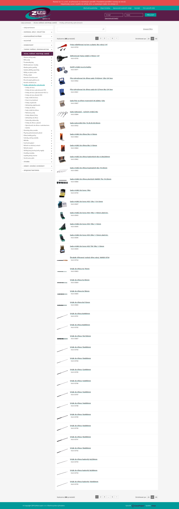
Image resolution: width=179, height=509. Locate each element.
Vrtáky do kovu (30, 87)
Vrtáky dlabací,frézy (31, 115)
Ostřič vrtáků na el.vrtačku (80, 67)
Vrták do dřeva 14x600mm (80, 403)
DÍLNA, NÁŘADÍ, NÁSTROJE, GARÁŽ (45, 23)
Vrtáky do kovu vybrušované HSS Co (36, 93)
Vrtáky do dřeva (30, 108)
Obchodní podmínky (90, 8)
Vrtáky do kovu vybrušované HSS (35, 90)
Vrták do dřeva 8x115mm (80, 302)
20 (148, 39)
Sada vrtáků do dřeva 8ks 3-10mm (83, 145)
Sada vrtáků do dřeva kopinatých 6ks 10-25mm (88, 168)
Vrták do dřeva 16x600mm (80, 426)
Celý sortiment (26, 23)
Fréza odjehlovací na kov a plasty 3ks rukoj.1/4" (89, 44)
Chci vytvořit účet (149, 8)
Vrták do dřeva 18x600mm (80, 448)
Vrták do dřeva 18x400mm (80, 437)
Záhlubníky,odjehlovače (32, 105)
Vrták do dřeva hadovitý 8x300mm (83, 470)
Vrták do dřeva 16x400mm (80, 414)
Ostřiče (27, 128)
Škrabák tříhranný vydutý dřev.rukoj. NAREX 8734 (89, 257)
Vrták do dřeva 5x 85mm (80, 280)
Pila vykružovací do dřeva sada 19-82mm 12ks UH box (91, 78)
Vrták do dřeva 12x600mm (80, 381)
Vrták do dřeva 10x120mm (80, 336)
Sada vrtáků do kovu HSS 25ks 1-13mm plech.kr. (89, 235)
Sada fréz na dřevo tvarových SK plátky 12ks (87, 101)
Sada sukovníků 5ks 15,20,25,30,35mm (85, 123)
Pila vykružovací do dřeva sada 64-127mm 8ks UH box (91, 89)
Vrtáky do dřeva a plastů (33, 123)
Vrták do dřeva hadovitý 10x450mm (84, 481)
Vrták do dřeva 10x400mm (80, 347)
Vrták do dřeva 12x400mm (80, 369)
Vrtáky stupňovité (30, 103)
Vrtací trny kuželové (31, 100)
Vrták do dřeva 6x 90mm (80, 291)
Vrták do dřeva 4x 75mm (80, 269)
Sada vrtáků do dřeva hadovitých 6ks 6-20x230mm (90, 157)
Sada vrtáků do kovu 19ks (80, 190)
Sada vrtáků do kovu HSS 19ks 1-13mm (85, 224)
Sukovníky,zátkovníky (32, 120)
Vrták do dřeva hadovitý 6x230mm (83, 459)
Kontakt (137, 8)
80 (156, 39)
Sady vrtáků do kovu (31, 98)
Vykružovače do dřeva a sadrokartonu (37, 125)
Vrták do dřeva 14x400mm (80, 392)
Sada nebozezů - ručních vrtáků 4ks (84, 112)
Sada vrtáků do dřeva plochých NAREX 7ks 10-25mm (90, 179)
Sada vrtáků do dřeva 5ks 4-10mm (83, 134)
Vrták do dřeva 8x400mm (80, 313)
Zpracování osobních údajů (122, 8)
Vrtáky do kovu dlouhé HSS (33, 95)
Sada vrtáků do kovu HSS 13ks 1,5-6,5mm (86, 201)
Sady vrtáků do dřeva (32, 110)
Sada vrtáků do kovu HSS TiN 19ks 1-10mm (87, 246)
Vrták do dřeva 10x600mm (80, 358)
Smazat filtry (148, 29)
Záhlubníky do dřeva (31, 118)
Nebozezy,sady (30, 113)
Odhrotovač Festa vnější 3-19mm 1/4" (85, 56)
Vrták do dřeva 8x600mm (80, 325)
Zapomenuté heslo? (111, 18)
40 (152, 39)
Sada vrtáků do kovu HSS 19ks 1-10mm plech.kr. (89, 213)
